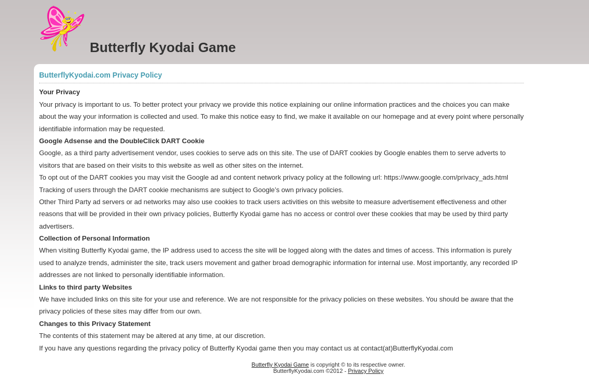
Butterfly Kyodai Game (280, 364)
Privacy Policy (365, 371)
